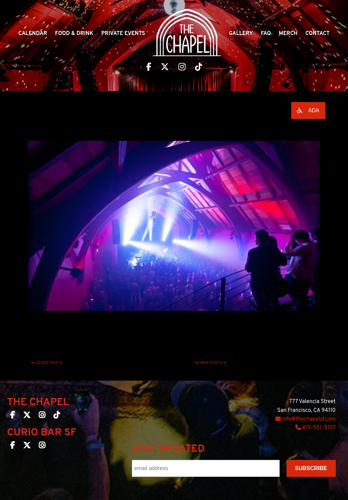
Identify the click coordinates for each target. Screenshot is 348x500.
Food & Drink (74, 33)
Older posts (46, 363)
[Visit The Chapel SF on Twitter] (165, 68)
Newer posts (211, 363)
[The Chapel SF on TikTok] (56, 416)
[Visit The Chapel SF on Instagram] (182, 68)
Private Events (123, 33)
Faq (266, 33)
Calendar (32, 33)
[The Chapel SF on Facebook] (12, 416)
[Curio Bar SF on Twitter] (27, 446)
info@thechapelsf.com (305, 419)
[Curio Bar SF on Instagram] (42, 446)
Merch (288, 33)
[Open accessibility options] (308, 110)
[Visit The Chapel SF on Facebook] (148, 68)
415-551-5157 (315, 427)
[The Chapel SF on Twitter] (27, 416)
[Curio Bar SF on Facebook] (12, 446)
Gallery (241, 33)
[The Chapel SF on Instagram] (42, 416)
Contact (318, 33)
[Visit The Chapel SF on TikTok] (198, 68)
